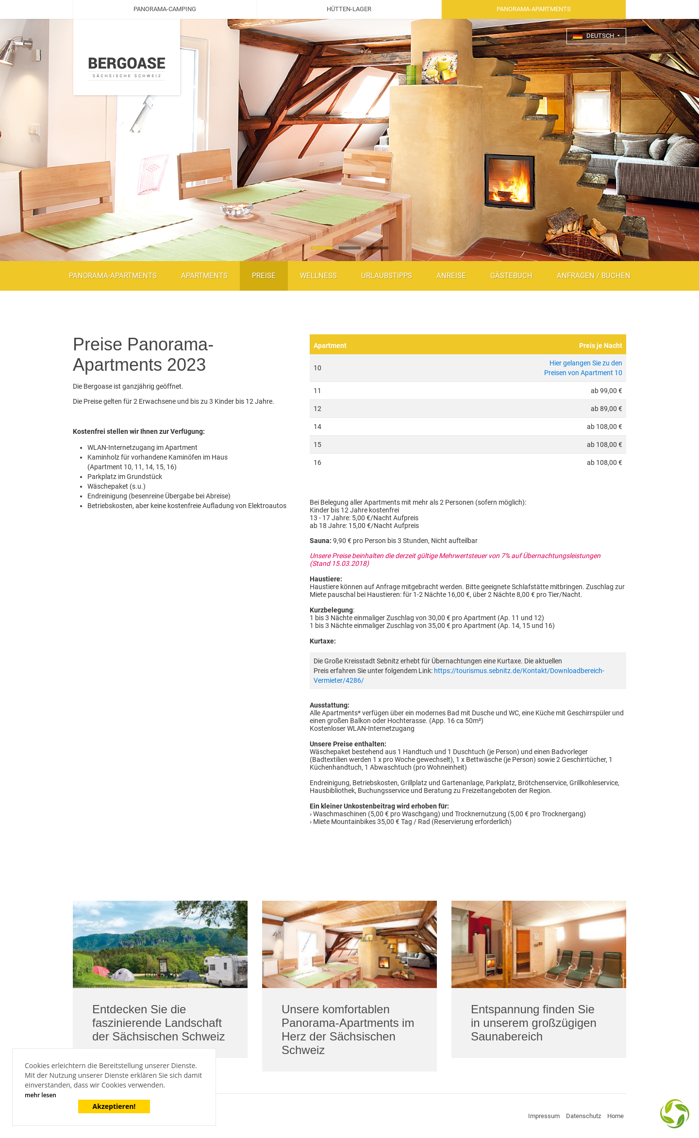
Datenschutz (583, 1116)
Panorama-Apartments (113, 275)
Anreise (451, 275)
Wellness (318, 275)
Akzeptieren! (114, 1106)
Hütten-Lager (349, 9)
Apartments (204, 275)
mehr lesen (40, 1095)
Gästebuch (511, 275)
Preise (264, 275)
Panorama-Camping (164, 9)
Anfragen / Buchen (594, 275)
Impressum (544, 1116)
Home (615, 1116)
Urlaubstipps (386, 275)
